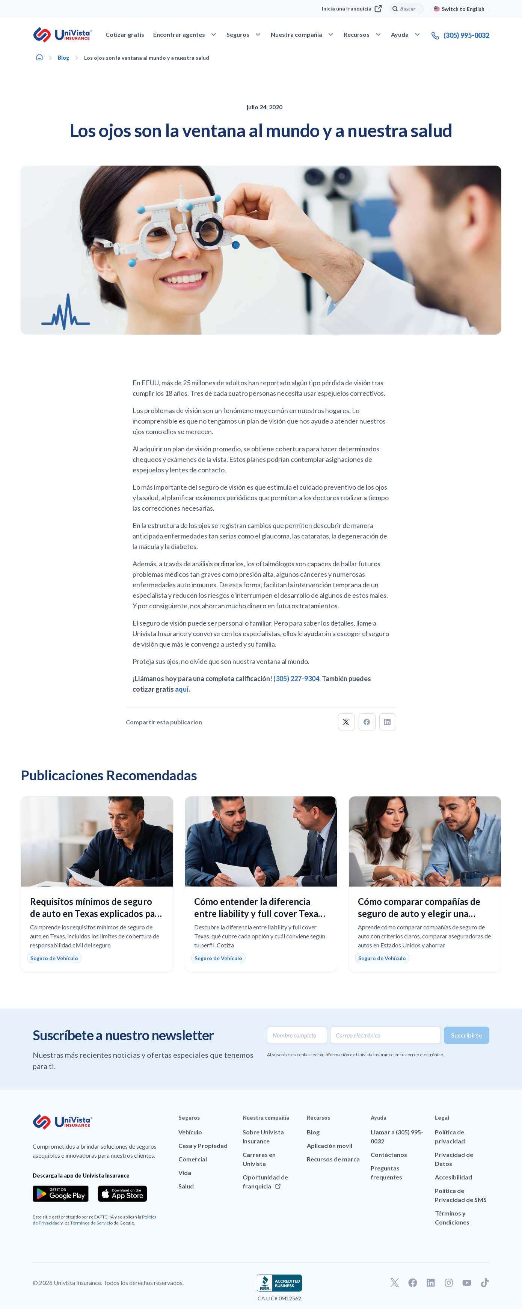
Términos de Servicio (91, 1223)
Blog (63, 57)
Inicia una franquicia (352, 8)
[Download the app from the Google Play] (61, 1193)
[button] (346, 721)
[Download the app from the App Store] (122, 1193)
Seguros (189, 1117)
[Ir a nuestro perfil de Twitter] (394, 1282)
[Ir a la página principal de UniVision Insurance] (63, 35)
